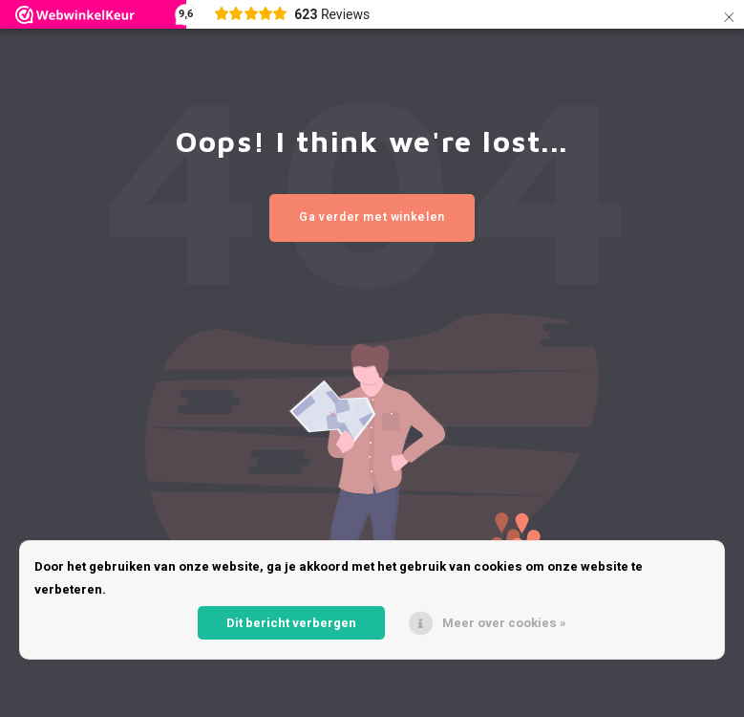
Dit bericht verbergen (291, 623)
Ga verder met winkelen (372, 217)
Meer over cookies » (504, 623)
